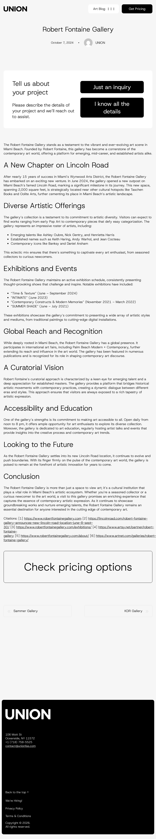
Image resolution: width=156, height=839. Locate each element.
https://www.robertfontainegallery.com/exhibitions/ (54, 527)
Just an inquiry (112, 87)
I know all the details (112, 107)
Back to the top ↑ (17, 792)
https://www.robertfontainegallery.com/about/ (55, 536)
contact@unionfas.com (20, 746)
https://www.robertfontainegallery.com (52, 518)
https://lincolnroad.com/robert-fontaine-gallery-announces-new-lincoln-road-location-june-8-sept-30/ (76, 522)
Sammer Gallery (26, 611)
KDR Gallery (133, 611)
